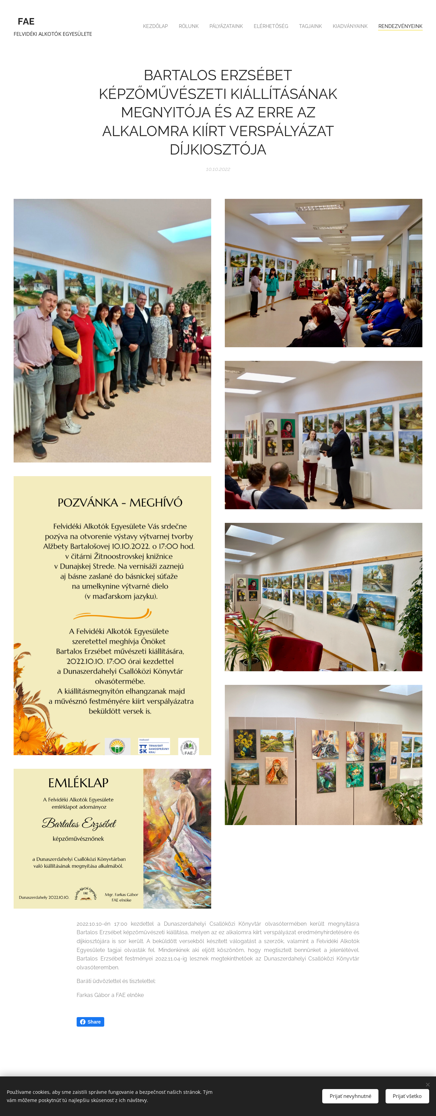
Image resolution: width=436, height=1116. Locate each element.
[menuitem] (358, 27)
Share (90, 1022)
